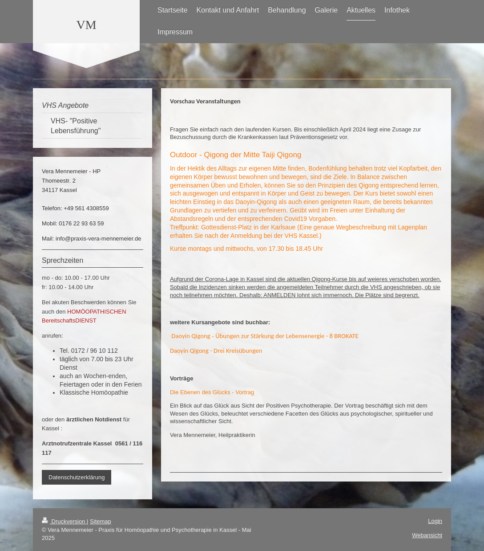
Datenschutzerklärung (76, 477)
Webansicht (427, 535)
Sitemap (100, 521)
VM (86, 25)
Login (435, 521)
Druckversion (64, 521)
